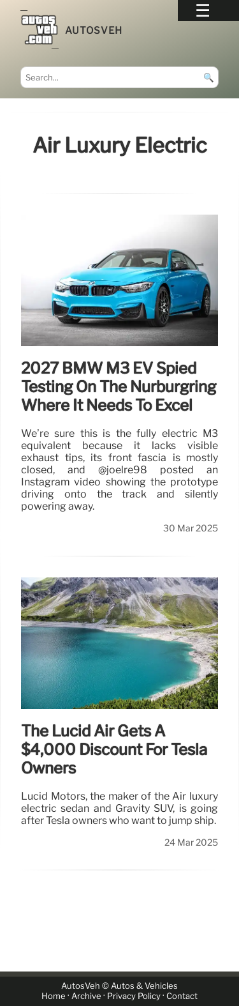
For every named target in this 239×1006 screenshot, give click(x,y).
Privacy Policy (134, 997)
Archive (86, 997)
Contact (182, 997)
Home (53, 997)
